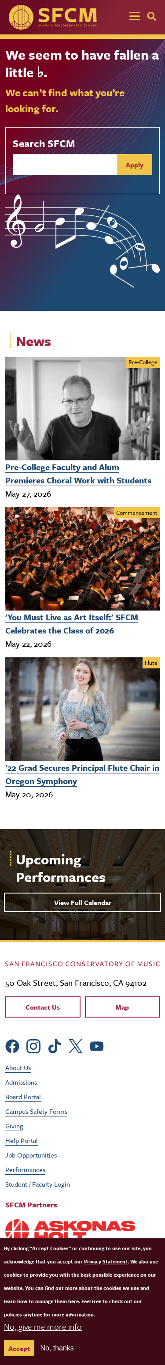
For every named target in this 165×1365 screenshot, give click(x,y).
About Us (18, 1067)
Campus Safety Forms (36, 1111)
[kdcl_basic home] (82, 962)
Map (122, 1007)
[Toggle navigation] (134, 17)
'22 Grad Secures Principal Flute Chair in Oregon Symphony (82, 774)
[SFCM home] (53, 17)
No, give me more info (43, 1338)
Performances (25, 1169)
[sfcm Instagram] (33, 1045)
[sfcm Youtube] (97, 1045)
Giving (14, 1126)
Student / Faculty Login (37, 1184)
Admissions (21, 1082)
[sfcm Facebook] (12, 1045)
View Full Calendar (82, 902)
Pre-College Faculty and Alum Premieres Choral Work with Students (78, 473)
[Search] (151, 16)
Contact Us (43, 1007)
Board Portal (23, 1096)
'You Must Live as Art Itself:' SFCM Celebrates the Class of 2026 (71, 623)
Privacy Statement (106, 1273)
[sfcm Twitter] (76, 1045)
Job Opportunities (31, 1155)
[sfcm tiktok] (55, 1045)
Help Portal (21, 1140)
